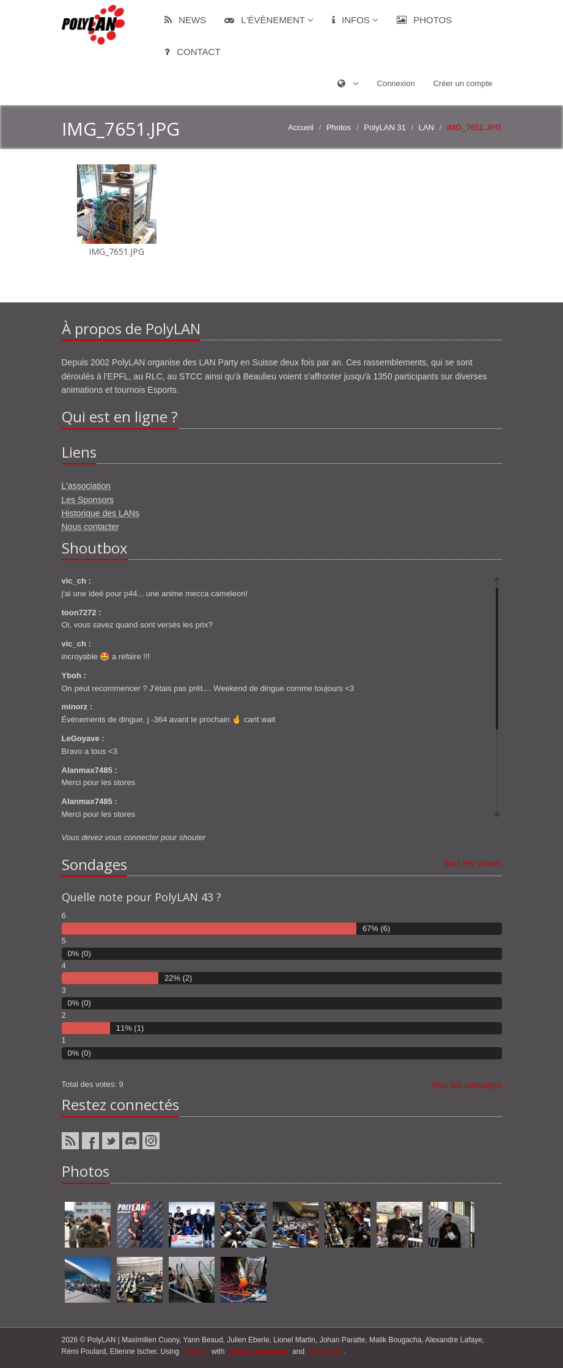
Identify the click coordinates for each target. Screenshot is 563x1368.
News (185, 20)
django (196, 1351)
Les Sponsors (88, 500)
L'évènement (269, 20)
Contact (192, 51)
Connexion (396, 83)
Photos (424, 20)
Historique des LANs (101, 513)
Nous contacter (90, 527)
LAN (426, 127)
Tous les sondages (466, 1085)
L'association (86, 486)
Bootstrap (324, 1351)
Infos (355, 20)
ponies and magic (258, 1351)
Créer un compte (463, 83)
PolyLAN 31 (385, 127)
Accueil (301, 127)
